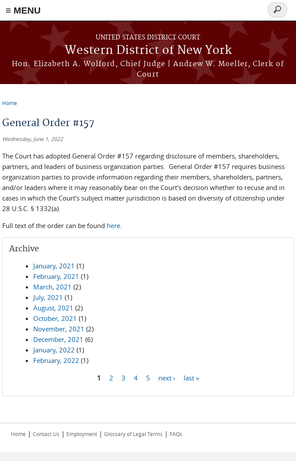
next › (166, 377)
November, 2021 (58, 328)
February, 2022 (56, 360)
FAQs (176, 433)
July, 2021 (48, 297)
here (113, 225)
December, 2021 (58, 339)
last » (191, 377)
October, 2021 (55, 318)
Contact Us (46, 433)
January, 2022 (54, 349)
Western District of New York (148, 50)
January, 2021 (54, 265)
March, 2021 (52, 286)
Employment (81, 433)
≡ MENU (23, 10)
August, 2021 (53, 307)
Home (9, 102)
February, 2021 (56, 276)
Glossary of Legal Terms (133, 433)
